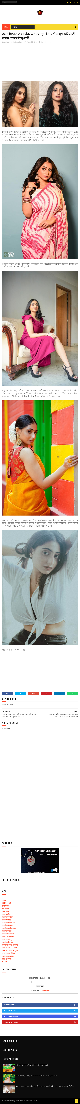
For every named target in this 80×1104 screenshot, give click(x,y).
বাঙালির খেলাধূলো (8, 956)
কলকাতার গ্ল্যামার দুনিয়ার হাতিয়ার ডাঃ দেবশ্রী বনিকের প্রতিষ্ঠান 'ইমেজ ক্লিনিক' (45, 1086)
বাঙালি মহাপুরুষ (7, 917)
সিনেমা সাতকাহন (46, 42)
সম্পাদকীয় (5, 906)
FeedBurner (45, 990)
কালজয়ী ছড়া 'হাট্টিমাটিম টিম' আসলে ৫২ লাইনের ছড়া (36, 1076)
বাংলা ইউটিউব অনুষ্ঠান (10, 950)
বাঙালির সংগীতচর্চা (9, 928)
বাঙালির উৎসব (7, 942)
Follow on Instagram (40, 1017)
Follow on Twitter (40, 1011)
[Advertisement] (40, 61)
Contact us (6, 903)
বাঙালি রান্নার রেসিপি (9, 948)
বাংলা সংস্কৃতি (6, 920)
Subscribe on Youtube (40, 1022)
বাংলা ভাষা (5, 911)
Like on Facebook (40, 1005)
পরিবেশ (4, 962)
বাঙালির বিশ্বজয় (8, 925)
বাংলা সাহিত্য (6, 914)
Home (6, 27)
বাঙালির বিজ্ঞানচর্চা (9, 923)
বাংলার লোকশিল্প (8, 934)
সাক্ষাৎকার (5, 909)
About (4, 900)
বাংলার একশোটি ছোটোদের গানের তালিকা (32, 1065)
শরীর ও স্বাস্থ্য (6, 959)
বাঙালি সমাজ (7, 931)
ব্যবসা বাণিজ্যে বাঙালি (10, 945)
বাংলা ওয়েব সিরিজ (9, 953)
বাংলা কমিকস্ (6, 939)
